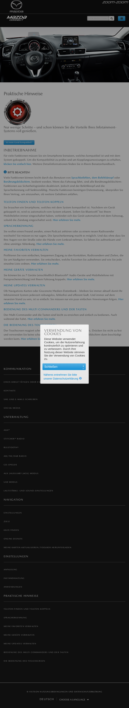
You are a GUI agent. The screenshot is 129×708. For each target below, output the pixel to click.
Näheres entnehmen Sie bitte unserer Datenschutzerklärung (63, 376)
